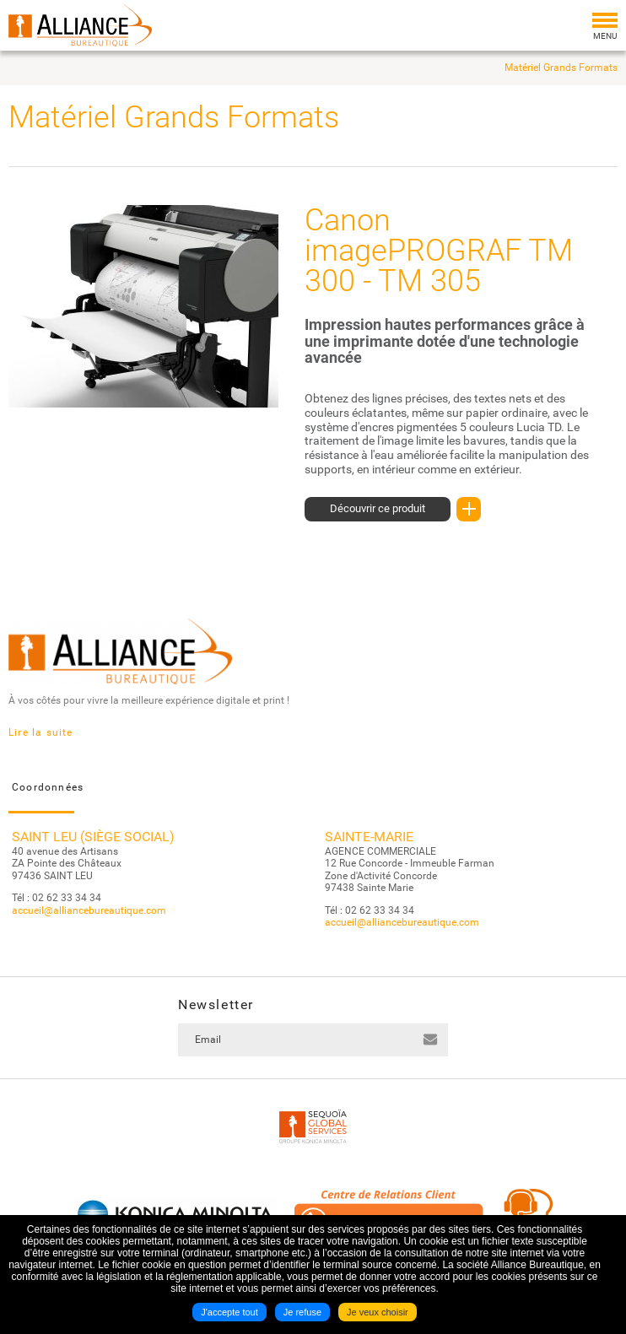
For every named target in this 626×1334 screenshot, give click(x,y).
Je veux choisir (377, 1312)
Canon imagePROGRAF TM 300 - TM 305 (439, 251)
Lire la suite (40, 732)
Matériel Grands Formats (561, 67)
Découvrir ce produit (390, 509)
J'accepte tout (229, 1312)
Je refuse (302, 1312)
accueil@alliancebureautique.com (89, 910)
